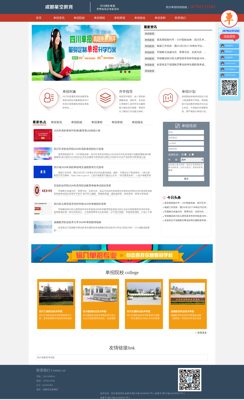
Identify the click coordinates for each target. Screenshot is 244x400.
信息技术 (227, 57)
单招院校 (79, 17)
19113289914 (228, 69)
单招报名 (139, 17)
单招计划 (188, 92)
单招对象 (69, 92)
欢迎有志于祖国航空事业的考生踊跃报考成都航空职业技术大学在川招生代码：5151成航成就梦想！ (187, 220)
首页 (39, 17)
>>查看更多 (201, 332)
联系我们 (180, 17)
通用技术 (227, 51)
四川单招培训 (118, 393)
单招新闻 (149, 33)
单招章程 (119, 17)
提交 (186, 179)
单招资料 (160, 17)
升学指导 (126, 92)
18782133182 (228, 63)
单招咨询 (227, 45)
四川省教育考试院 (46, 357)
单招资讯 (59, 17)
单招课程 (99, 17)
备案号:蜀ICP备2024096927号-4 (115, 398)
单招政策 (149, 40)
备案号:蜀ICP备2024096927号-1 (140, 393)
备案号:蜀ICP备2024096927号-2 (170, 393)
